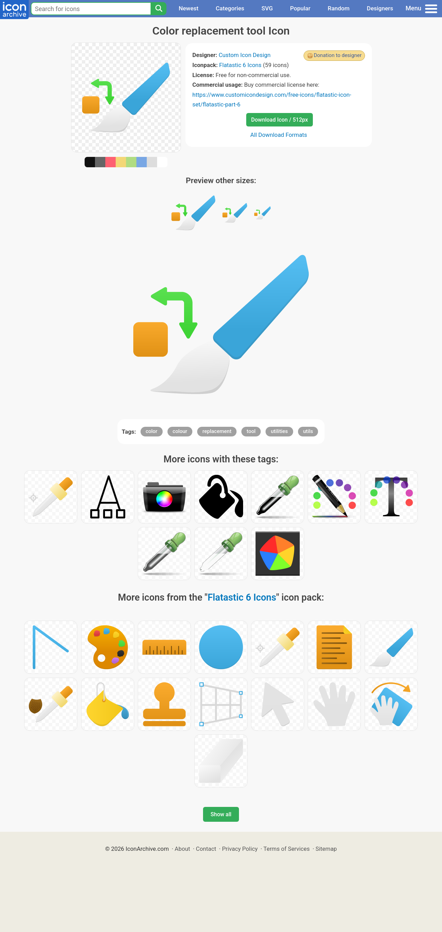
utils (308, 431)
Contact (206, 848)
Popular (300, 8)
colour (180, 431)
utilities (279, 431)
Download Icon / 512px (279, 119)
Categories (230, 8)
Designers (380, 8)
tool (251, 431)
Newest (188, 8)
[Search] (158, 8)
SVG (267, 8)
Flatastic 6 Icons (240, 65)
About (182, 848)
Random (338, 8)
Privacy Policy (240, 848)
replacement (216, 431)
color (151, 431)
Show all (221, 814)
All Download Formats (278, 134)
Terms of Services (286, 848)
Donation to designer (338, 55)
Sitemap (326, 848)
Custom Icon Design (244, 54)
